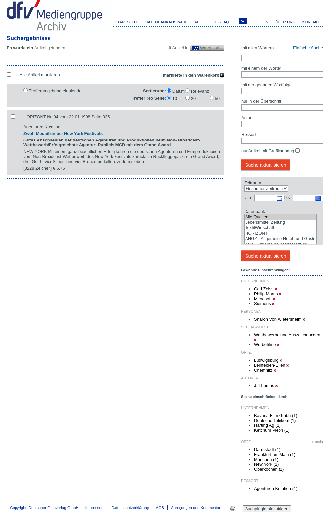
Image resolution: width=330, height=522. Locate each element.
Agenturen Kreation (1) (276, 488)
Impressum (95, 507)
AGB (160, 507)
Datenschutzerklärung (130, 507)
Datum (178, 91)
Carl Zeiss (265, 288)
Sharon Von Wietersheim (279, 319)
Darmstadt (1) (267, 449)
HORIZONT (280, 233)
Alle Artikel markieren (40, 74)
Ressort (248, 134)
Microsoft (264, 298)
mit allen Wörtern (257, 47)
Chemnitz (265, 370)
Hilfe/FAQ (219, 22)
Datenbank (254, 211)
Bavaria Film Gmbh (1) (275, 415)
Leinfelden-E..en (271, 365)
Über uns (285, 22)
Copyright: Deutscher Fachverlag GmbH (44, 507)
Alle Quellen (280, 217)
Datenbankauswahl (166, 22)
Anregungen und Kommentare (197, 507)
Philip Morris (267, 293)
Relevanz (200, 91)
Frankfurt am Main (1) (274, 454)
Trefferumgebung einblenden (56, 90)
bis (287, 197)
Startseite (126, 22)
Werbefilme (266, 344)
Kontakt (311, 22)
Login (262, 22)
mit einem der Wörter (261, 68)
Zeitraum (252, 183)
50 (217, 98)
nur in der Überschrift (261, 101)
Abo (198, 22)
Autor (246, 117)
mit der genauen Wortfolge (266, 84)
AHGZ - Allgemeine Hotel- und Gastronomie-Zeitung (280, 239)
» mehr (317, 442)
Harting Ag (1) (267, 425)
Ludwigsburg (268, 360)
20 (193, 98)
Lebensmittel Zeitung (280, 222)
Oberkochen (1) (269, 469)
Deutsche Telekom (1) (275, 420)
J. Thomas (266, 385)
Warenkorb (210, 47)
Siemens (264, 303)
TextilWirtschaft (280, 228)
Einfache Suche (308, 47)
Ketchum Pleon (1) (272, 430)
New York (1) (266, 464)
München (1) (266, 459)
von (247, 197)
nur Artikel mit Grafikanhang (267, 150)
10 (174, 98)
